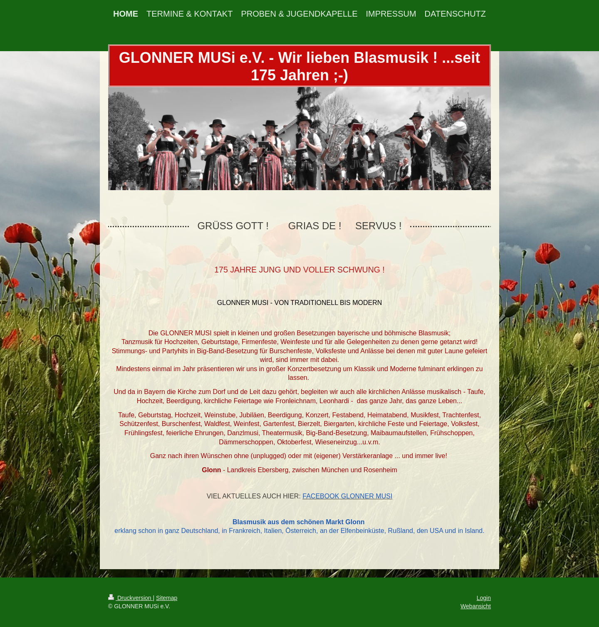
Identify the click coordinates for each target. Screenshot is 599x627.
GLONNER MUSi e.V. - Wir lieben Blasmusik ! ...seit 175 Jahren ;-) (299, 66)
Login (484, 598)
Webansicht (475, 606)
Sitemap (166, 598)
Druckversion (130, 598)
